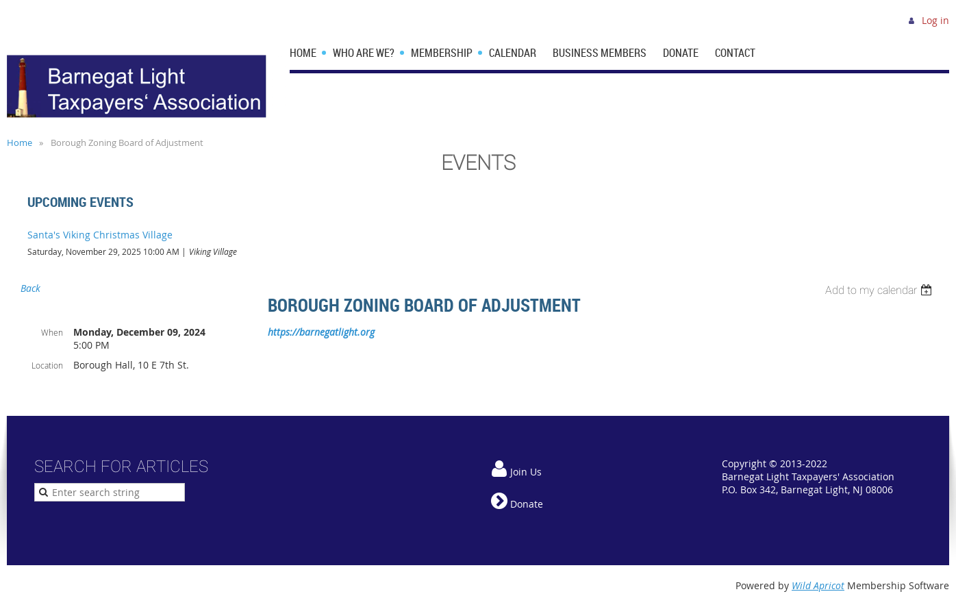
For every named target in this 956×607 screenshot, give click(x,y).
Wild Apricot (818, 585)
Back (30, 288)
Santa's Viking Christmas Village (100, 234)
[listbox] (880, 290)
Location (47, 365)
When (52, 332)
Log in (935, 20)
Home (20, 48)
